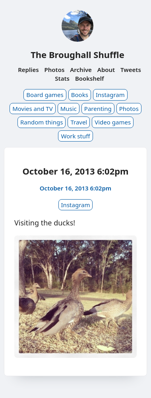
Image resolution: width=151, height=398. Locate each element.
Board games (45, 95)
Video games (113, 122)
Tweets (130, 70)
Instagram (110, 95)
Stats (62, 78)
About (106, 70)
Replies (28, 70)
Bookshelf (89, 78)
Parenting (98, 109)
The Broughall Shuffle (77, 54)
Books (79, 95)
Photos (55, 70)
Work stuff (75, 136)
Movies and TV (32, 109)
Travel (78, 122)
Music (68, 109)
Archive (81, 70)
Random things (41, 122)
